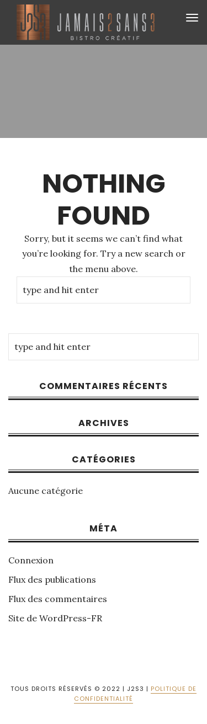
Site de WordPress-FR (55, 618)
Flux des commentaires (57, 598)
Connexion (31, 560)
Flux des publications (52, 579)
